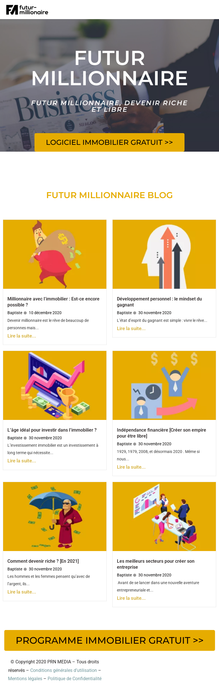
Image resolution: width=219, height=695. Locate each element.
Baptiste (14, 312)
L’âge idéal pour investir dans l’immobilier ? (52, 430)
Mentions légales (25, 678)
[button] (109, 142)
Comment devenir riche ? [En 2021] (43, 561)
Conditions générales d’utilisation (63, 670)
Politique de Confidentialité (75, 678)
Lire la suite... (21, 336)
